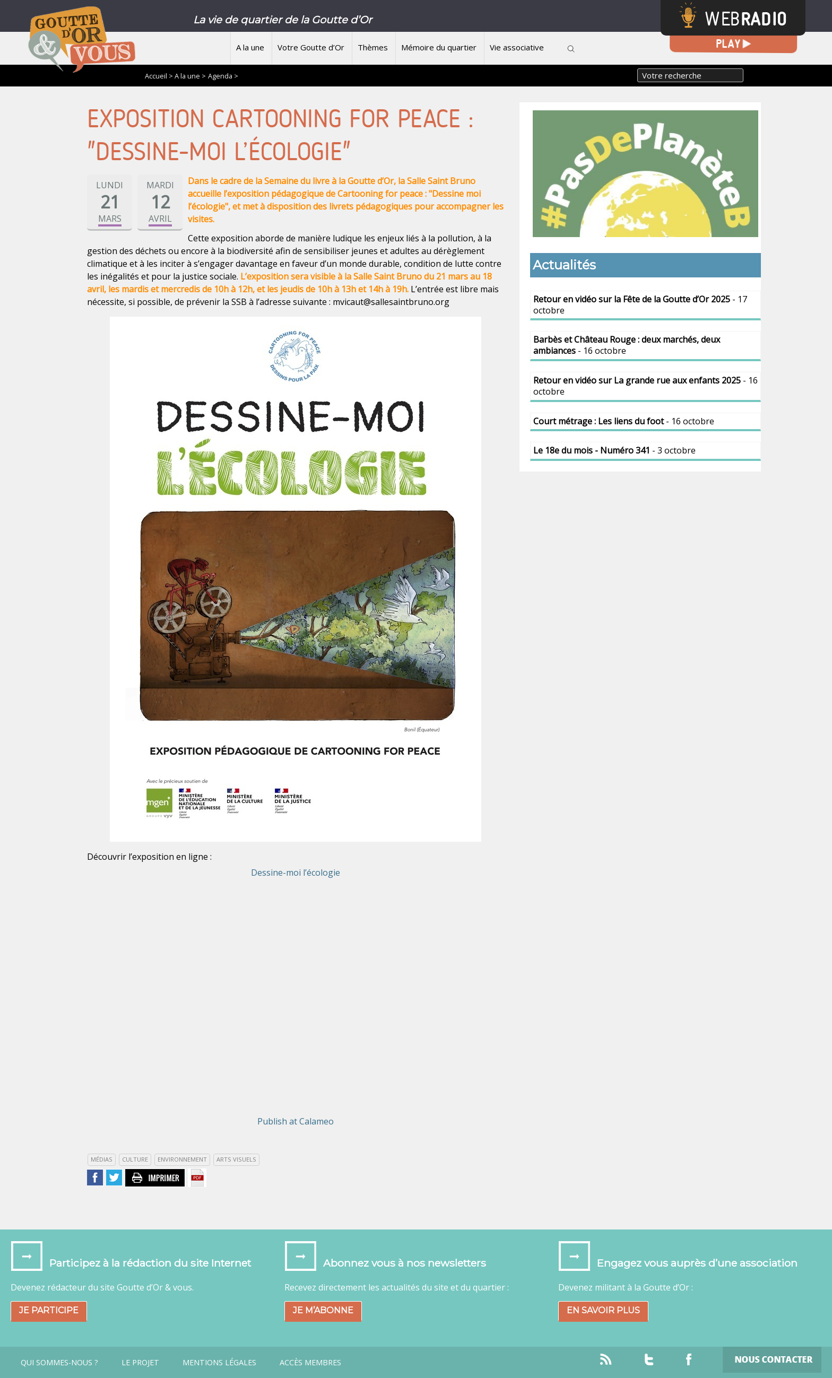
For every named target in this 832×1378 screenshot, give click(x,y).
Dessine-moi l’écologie (295, 872)
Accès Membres (310, 1362)
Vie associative (517, 47)
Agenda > (223, 76)
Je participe (49, 1310)
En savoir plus (603, 1310)
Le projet (140, 1362)
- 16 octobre (626, 345)
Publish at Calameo (295, 1121)
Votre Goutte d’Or (311, 47)
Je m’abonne (323, 1310)
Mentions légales (219, 1362)
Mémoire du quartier (438, 47)
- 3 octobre (614, 450)
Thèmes (373, 47)
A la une (250, 47)
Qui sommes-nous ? (59, 1362)
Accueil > (160, 76)
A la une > (190, 76)
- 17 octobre (640, 304)
